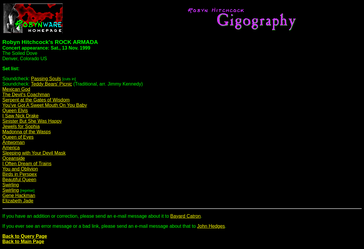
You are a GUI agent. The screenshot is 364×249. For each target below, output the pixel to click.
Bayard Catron (185, 216)
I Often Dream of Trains (26, 163)
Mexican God (16, 89)
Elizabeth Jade (17, 200)
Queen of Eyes (18, 137)
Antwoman (13, 142)
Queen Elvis (15, 110)
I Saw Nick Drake (20, 115)
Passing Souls (46, 78)
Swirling (10, 184)
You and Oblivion (20, 168)
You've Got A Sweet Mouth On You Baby (44, 105)
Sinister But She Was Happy (32, 121)
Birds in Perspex (19, 174)
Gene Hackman (18, 195)
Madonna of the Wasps (26, 131)
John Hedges (211, 226)
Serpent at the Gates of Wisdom (36, 99)
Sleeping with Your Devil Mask (34, 152)
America (11, 147)
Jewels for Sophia (21, 126)
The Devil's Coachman (26, 94)
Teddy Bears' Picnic (51, 83)
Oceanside (13, 158)
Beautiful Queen (19, 179)
